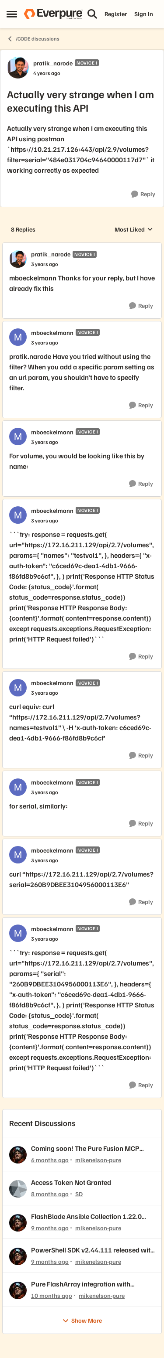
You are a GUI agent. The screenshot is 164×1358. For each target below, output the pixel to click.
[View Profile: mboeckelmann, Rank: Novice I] (18, 337)
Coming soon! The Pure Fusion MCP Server (85, 1148)
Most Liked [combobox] (134, 229)
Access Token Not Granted (71, 1182)
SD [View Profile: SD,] (79, 1194)
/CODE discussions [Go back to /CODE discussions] (33, 38)
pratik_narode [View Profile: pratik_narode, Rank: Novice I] (53, 63)
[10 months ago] (51, 1295)
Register (116, 13)
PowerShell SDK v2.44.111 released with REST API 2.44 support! (92, 1250)
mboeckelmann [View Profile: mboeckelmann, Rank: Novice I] (52, 332)
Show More (82, 1321)
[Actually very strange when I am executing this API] (44, 264)
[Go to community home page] (53, 14)
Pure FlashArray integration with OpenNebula (80, 1284)
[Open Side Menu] (11, 13)
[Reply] (143, 194)
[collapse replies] (82, 246)
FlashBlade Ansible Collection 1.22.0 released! (86, 1216)
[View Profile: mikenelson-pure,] (18, 1155)
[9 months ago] (50, 1227)
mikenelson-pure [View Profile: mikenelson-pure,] (98, 1160)
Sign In (143, 13)
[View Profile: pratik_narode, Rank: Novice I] (18, 67)
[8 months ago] (50, 1193)
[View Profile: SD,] (18, 1189)
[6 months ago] (50, 1159)
